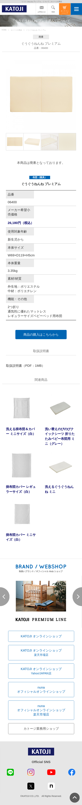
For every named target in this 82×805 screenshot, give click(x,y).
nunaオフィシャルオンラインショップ (41, 689)
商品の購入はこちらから (41, 334)
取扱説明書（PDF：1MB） (25, 365)
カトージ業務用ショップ (41, 728)
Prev (4, 596)
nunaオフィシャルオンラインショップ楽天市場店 (41, 710)
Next (77, 596)
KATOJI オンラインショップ (41, 636)
